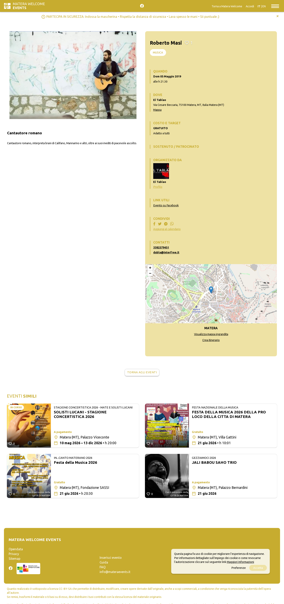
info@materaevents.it (115, 572)
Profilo (157, 186)
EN (264, 6)
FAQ (103, 567)
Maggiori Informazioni (240, 562)
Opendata (16, 549)
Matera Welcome (29, 6)
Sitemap (14, 558)
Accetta (258, 567)
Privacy (14, 554)
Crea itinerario (211, 340)
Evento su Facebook (166, 205)
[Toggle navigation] (275, 6)
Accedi (250, 6)
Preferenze (238, 567)
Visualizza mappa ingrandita (211, 334)
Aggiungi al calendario (167, 229)
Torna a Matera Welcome (227, 6)
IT (259, 6)
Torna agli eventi (142, 372)
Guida (104, 562)
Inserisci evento (111, 557)
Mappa (157, 109)
